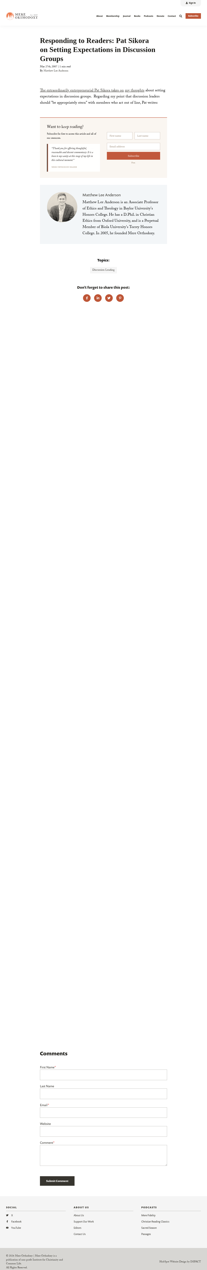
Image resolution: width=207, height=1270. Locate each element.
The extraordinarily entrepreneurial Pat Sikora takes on (82, 91)
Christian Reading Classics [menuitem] (155, 1221)
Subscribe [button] (193, 15)
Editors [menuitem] (77, 1227)
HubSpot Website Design (172, 1262)
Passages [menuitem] (146, 1234)
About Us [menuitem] (79, 1215)
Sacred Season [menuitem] (149, 1227)
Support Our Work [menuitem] (84, 1221)
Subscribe (133, 156)
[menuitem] (190, 3)
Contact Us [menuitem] (80, 1234)
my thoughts (134, 91)
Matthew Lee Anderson (56, 71)
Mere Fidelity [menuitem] (148, 1215)
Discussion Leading (103, 270)
